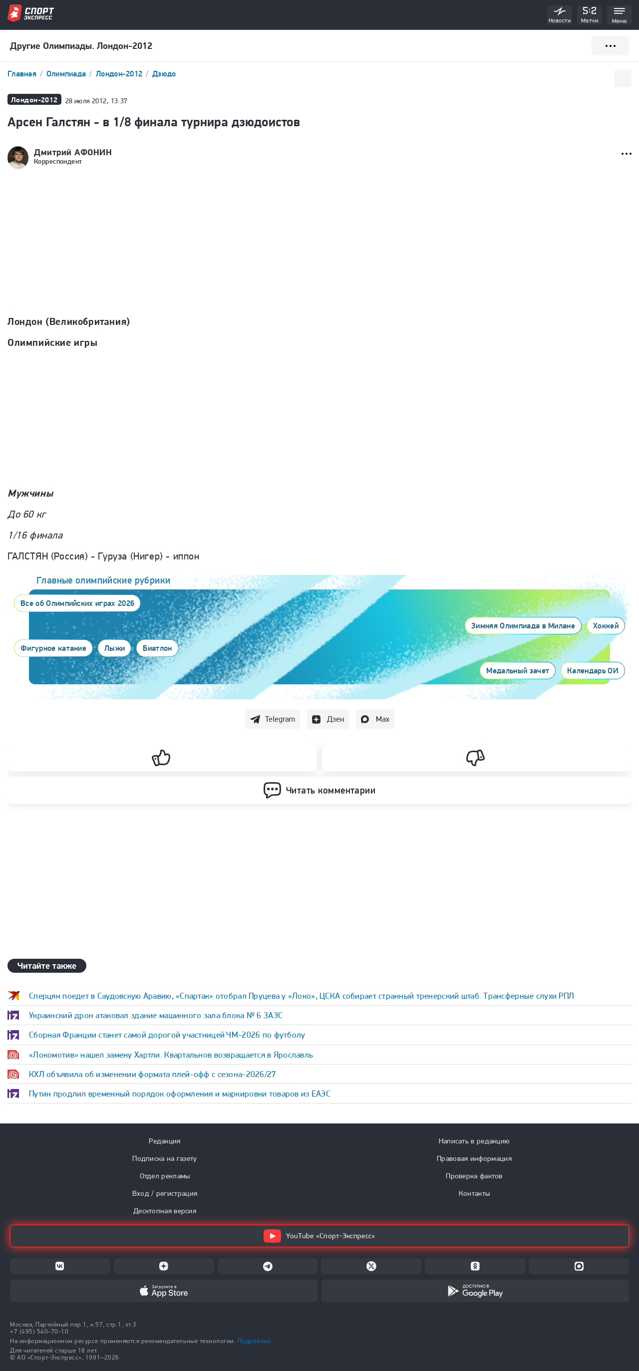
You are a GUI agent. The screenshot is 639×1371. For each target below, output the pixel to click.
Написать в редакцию (474, 1140)
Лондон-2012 (120, 73)
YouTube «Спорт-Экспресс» (319, 1236)
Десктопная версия (164, 1210)
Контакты (474, 1193)
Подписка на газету (164, 1158)
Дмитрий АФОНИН (73, 152)
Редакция (164, 1140)
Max (382, 719)
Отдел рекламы (165, 1175)
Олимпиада (67, 73)
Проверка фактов (474, 1175)
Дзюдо (164, 73)
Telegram (280, 719)
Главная (22, 73)
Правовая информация (474, 1158)
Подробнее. (255, 1341)
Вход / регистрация (164, 1193)
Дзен (335, 719)
